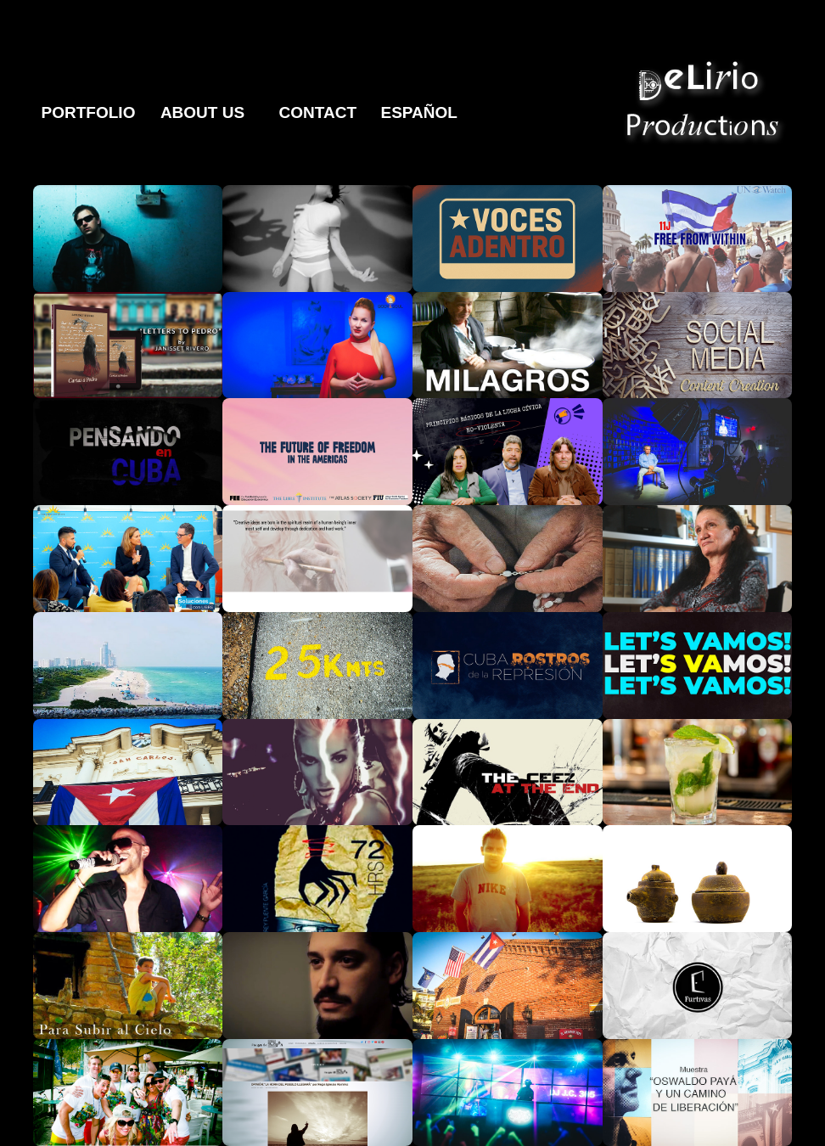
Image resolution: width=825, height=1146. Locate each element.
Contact (317, 112)
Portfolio (89, 112)
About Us (202, 112)
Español (418, 112)
